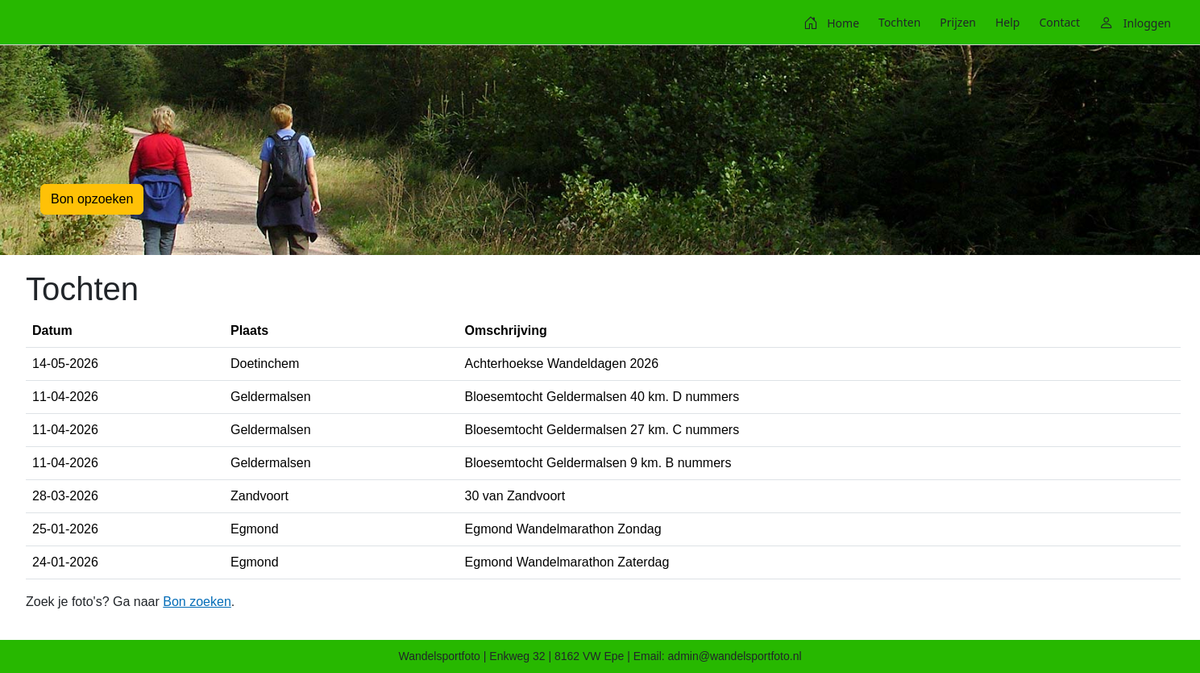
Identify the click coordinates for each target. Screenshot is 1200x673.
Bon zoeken (197, 601)
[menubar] (987, 23)
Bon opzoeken (92, 199)
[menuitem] (831, 23)
